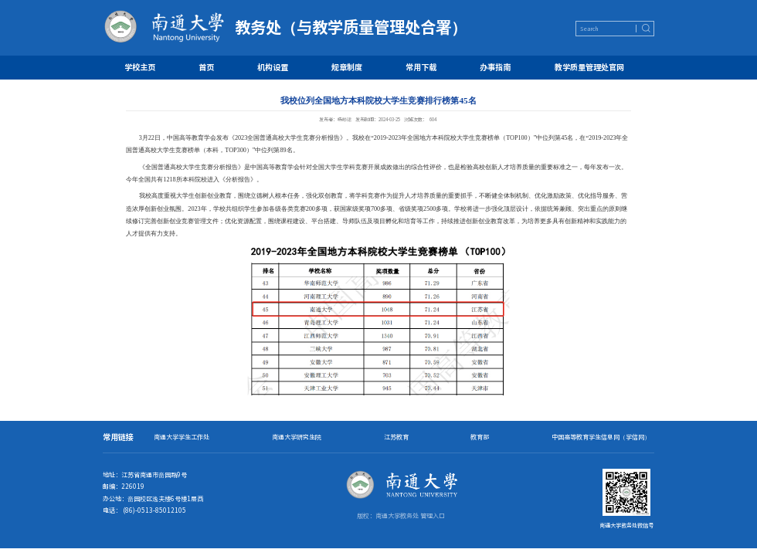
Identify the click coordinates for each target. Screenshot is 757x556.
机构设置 (272, 67)
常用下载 (421, 67)
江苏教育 (396, 436)
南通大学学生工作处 (181, 436)
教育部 (479, 436)
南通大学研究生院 (296, 436)
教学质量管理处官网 (589, 67)
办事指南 (495, 67)
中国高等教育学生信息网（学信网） (601, 436)
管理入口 (432, 515)
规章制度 (346, 67)
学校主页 (139, 67)
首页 (206, 67)
